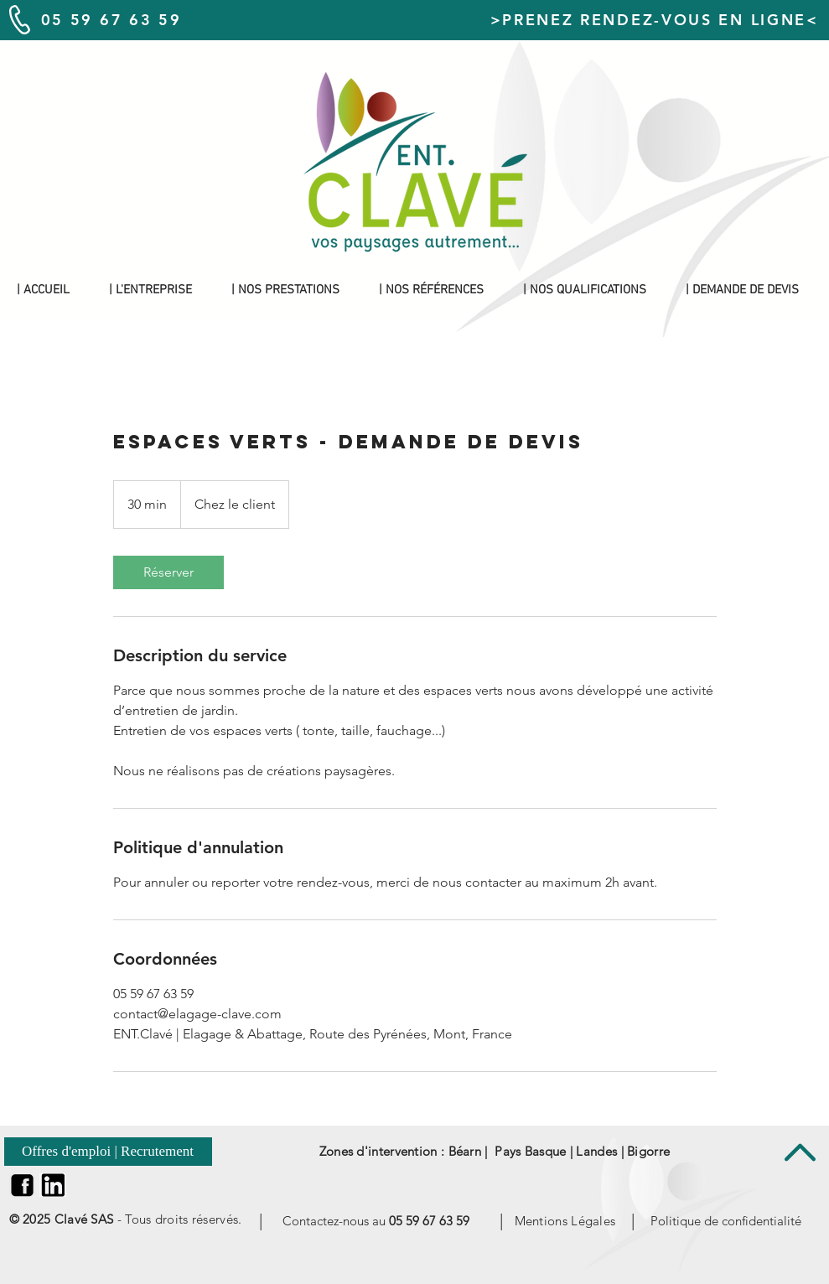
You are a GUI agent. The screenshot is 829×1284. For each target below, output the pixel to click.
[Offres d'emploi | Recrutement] (108, 1151)
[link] (168, 572)
